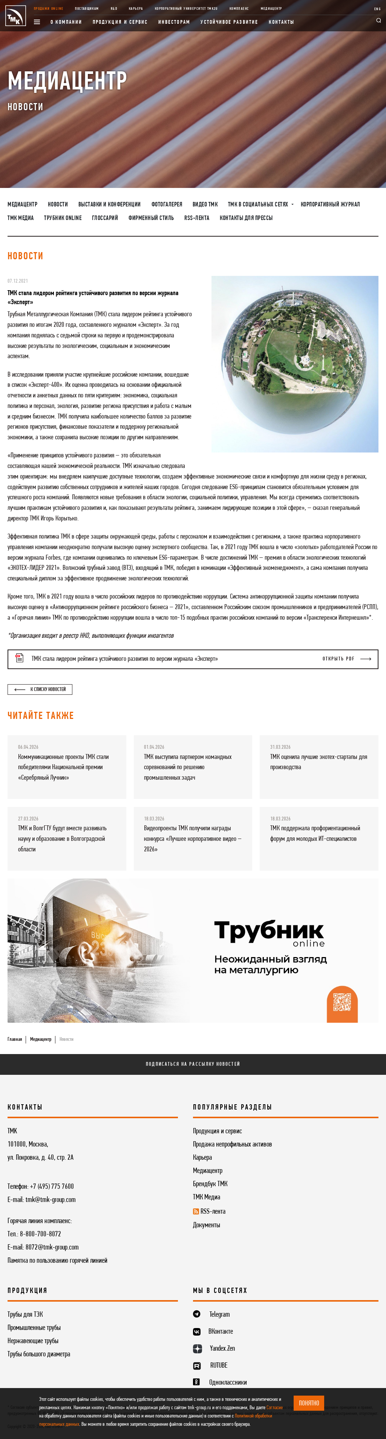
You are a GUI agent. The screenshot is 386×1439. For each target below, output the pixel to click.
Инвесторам (174, 22)
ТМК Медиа (21, 218)
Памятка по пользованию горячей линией (57, 1261)
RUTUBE (218, 1366)
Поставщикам (87, 9)
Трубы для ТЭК (25, 1315)
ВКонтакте (220, 1332)
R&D (114, 9)
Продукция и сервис (120, 22)
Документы (206, 1225)
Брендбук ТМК (210, 1184)
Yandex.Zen (222, 1349)
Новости (58, 205)
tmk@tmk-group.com (51, 1200)
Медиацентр (271, 9)
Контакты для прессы (246, 218)
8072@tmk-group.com (52, 1247)
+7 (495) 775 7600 (52, 1187)
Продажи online (48, 9)
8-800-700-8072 (40, 1234)
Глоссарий (105, 218)
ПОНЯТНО (309, 1403)
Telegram (220, 1315)
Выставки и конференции (109, 205)
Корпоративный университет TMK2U (186, 9)
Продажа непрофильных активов (232, 1144)
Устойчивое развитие (229, 22)
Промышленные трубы (34, 1328)
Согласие (275, 1408)
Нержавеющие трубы (33, 1341)
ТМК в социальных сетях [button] (259, 205)
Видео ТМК (205, 205)
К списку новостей (39, 689)
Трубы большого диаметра (39, 1354)
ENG (377, 9)
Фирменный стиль (151, 218)
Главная (15, 1039)
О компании (67, 22)
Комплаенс (239, 9)
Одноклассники (228, 1383)
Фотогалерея (167, 205)
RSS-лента (197, 218)
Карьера (136, 9)
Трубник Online (62, 218)
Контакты (282, 22)
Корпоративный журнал (330, 205)
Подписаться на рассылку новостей (193, 1064)
